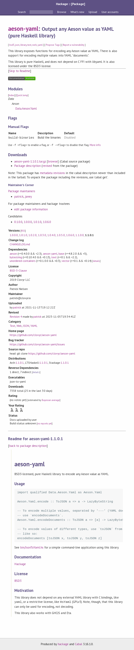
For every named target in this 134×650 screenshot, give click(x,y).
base (61, 253)
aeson (13, 253)
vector (66, 260)
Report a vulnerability (73, 44)
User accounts (110, 12)
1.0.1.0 (37, 222)
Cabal (78, 644)
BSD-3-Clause (18, 270)
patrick (19, 196)
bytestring (16, 257)
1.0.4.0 (51, 235)
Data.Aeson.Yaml (26, 108)
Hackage (20, 564)
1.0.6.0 (47, 222)
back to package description (28, 446)
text (29, 44)
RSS (23, 230)
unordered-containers (22, 260)
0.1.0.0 (18, 222)
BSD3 (17, 581)
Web (19, 325)
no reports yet (44, 423)
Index (11, 95)
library (23, 44)
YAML (33, 325)
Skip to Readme (19, 71)
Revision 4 (16, 316)
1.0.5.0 (61, 235)
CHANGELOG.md (20, 244)
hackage (63, 644)
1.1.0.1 (20, 362)
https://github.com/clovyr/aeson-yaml (33, 335)
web (34, 44)
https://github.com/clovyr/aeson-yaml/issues (37, 344)
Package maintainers (21, 191)
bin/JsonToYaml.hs (31, 547)
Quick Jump (22, 95)
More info (95, 145)
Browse (61, 12)
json (17, 44)
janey (28, 196)
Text (12, 325)
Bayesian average (51, 399)
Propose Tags (53, 44)
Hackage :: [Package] (70, 4)
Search (22, 12)
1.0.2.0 (32, 235)
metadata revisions (52, 173)
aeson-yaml (23, 28)
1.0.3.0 (42, 235)
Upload (92, 12)
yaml (40, 44)
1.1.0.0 (79, 235)
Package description (27, 166)
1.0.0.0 (28, 222)
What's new (77, 12)
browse (53, 161)
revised (47, 166)
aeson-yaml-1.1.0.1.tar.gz (30, 161)
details (96, 260)
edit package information (31, 209)
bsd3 (11, 44)
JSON (26, 325)
